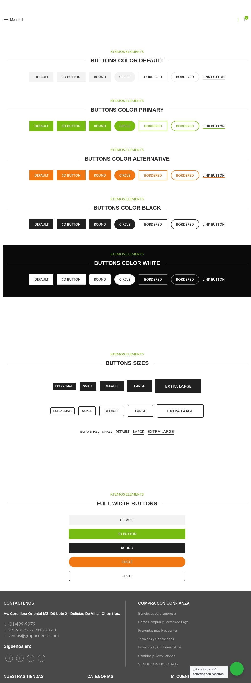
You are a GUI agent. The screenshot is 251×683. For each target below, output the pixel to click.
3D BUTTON (127, 534)
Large (139, 386)
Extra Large (161, 431)
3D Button (71, 77)
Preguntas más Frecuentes (158, 630)
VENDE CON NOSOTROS (158, 664)
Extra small (64, 386)
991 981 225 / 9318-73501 (32, 629)
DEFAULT (127, 520)
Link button (214, 77)
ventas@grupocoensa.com (33, 635)
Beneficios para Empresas (157, 613)
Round (100, 77)
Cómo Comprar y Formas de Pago (163, 622)
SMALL (88, 386)
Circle (124, 77)
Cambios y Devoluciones (156, 656)
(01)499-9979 (21, 624)
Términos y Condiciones (156, 639)
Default (41, 77)
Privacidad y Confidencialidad (160, 647)
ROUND (127, 548)
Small (87, 411)
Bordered (153, 77)
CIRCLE (127, 562)
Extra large (178, 386)
